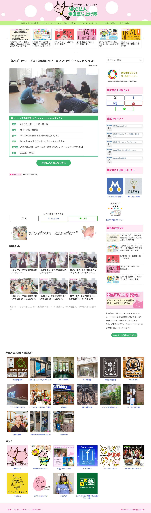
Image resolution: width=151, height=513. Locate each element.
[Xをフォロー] (115, 98)
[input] (124, 60)
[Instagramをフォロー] (115, 103)
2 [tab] (77, 52)
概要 (9, 510)
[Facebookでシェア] (53, 218)
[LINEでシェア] (83, 218)
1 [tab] (74, 52)
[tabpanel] (20, 38)
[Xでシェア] (24, 218)
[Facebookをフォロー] (133, 98)
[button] (141, 60)
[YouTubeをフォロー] (133, 103)
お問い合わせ (36, 510)
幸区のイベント (15, 174)
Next (143, 38)
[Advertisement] (31, 193)
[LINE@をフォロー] (124, 109)
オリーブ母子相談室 (30, 174)
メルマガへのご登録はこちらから (124, 335)
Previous (7, 38)
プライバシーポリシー (21, 510)
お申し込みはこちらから (53, 162)
